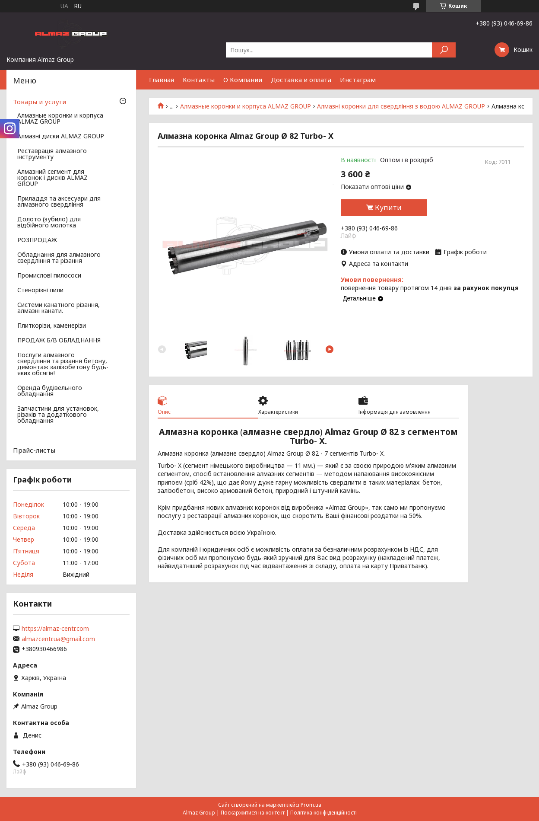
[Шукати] (444, 50)
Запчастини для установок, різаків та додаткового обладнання (58, 415)
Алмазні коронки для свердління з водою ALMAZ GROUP (401, 106)
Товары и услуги (39, 101)
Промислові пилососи (49, 275)
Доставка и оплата (301, 79)
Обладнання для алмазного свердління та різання (59, 258)
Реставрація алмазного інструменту (52, 154)
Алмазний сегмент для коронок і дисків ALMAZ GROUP (52, 178)
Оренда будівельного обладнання (49, 391)
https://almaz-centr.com (55, 629)
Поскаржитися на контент (253, 812)
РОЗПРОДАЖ (37, 240)
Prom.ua (311, 804)
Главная (161, 79)
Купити (388, 207)
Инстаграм (358, 79)
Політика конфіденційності (323, 812)
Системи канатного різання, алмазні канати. (58, 308)
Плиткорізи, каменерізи (51, 326)
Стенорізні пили (40, 290)
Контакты (199, 79)
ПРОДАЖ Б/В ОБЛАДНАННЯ (59, 340)
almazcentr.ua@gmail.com (58, 639)
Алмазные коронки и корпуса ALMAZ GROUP (245, 106)
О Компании (242, 79)
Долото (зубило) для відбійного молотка (49, 222)
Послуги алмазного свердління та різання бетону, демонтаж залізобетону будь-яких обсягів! (62, 364)
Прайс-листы (34, 450)
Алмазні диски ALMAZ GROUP (60, 136)
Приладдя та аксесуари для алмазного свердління (59, 201)
